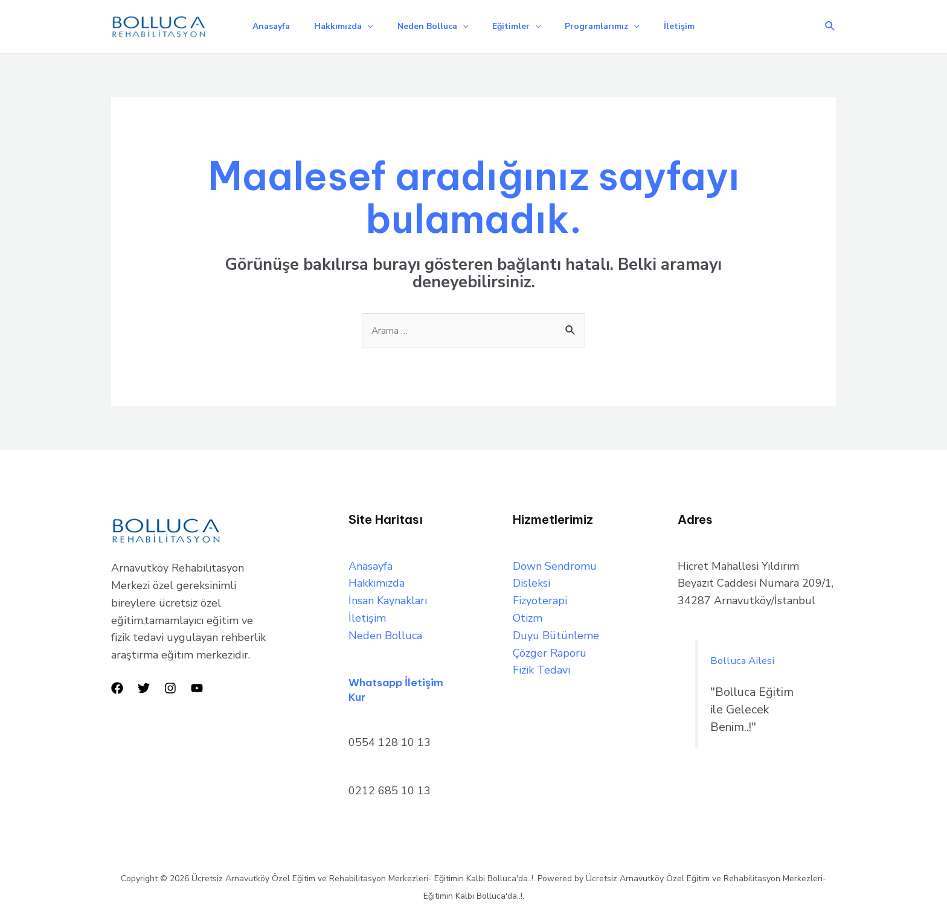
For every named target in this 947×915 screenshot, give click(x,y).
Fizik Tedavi (541, 668)
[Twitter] (144, 686)
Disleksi (531, 581)
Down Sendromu (555, 563)
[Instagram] (170, 686)
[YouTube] (197, 686)
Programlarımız (609, 24)
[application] (360, 24)
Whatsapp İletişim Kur (402, 686)
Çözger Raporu (549, 650)
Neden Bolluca (430, 24)
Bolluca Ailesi (746, 658)
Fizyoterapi (540, 598)
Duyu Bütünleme (556, 633)
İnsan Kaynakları (387, 598)
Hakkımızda (336, 24)
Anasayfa (259, 24)
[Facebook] (117, 686)
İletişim (691, 24)
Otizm (527, 615)
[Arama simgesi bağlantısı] (830, 24)
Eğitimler (519, 24)
